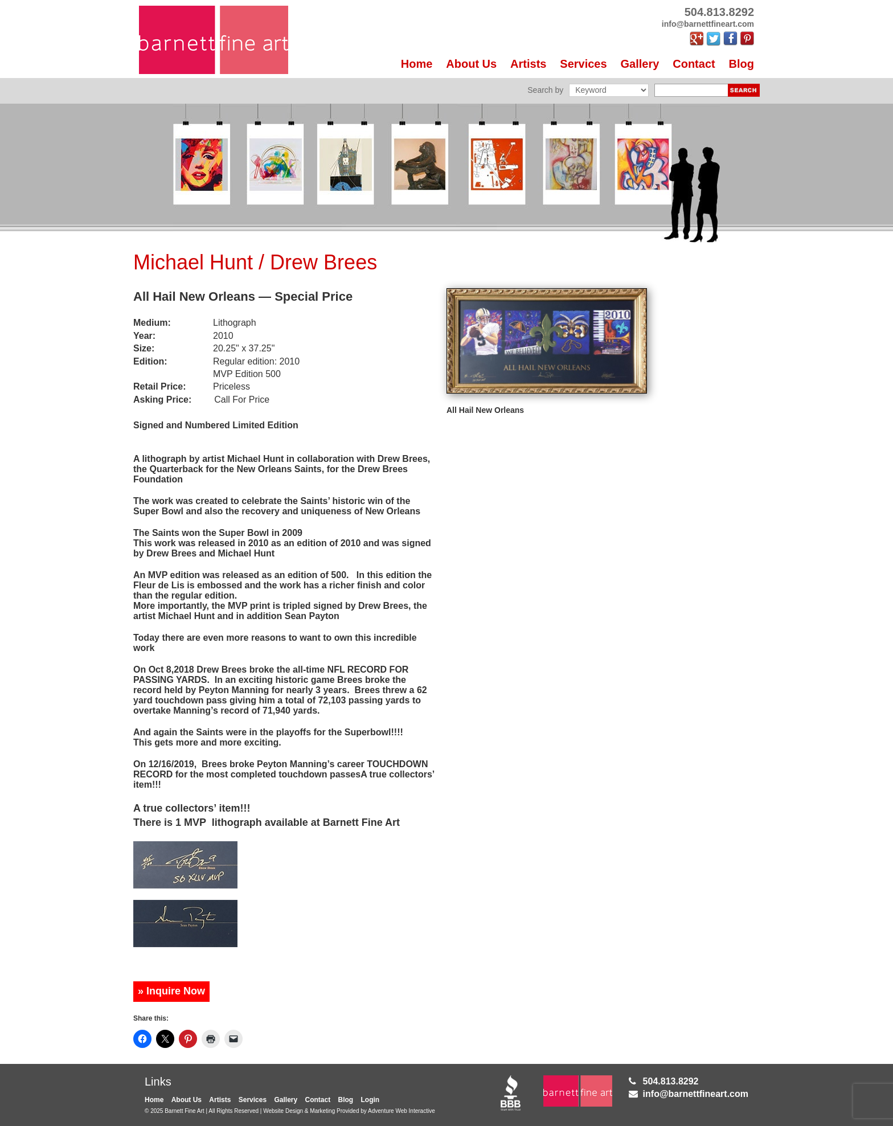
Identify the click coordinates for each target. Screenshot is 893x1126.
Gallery (640, 64)
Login (370, 1100)
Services (583, 64)
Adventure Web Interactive (401, 1111)
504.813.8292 (671, 1081)
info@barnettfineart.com (695, 1094)
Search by (545, 90)
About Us (471, 64)
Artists (528, 64)
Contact (694, 64)
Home (417, 64)
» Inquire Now (171, 991)
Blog (741, 64)
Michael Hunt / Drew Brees (255, 262)
